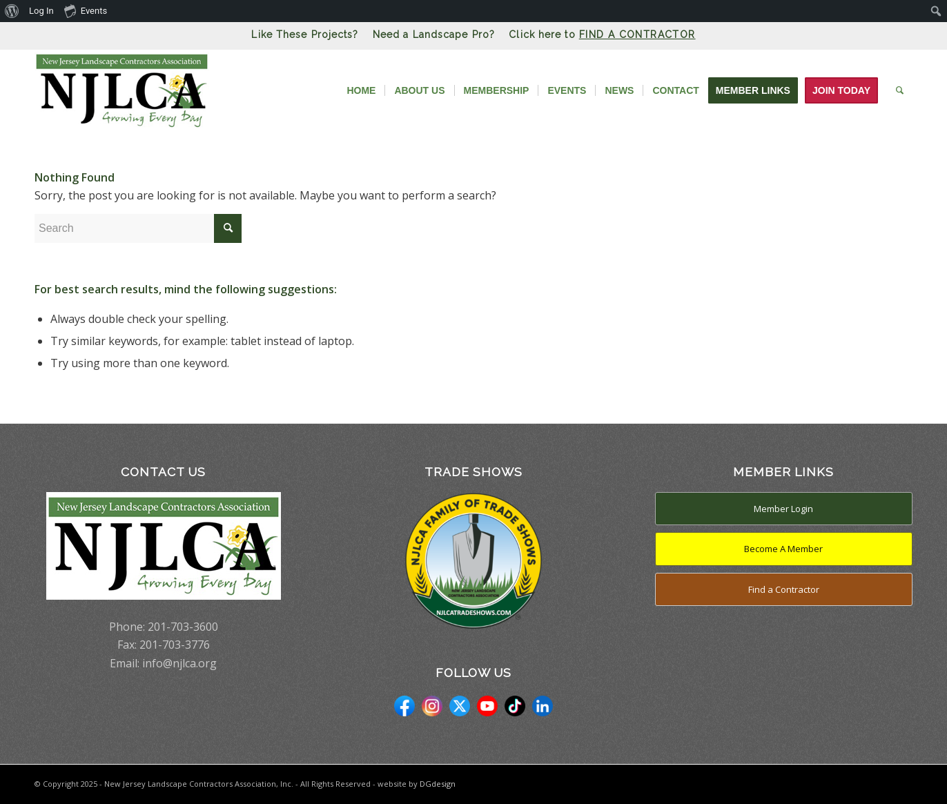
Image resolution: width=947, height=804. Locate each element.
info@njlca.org (179, 663)
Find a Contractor (783, 589)
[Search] (899, 90)
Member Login (783, 508)
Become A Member (783, 548)
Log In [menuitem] (41, 11)
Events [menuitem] (85, 10)
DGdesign (438, 783)
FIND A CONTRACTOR (637, 34)
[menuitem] (12, 11)
